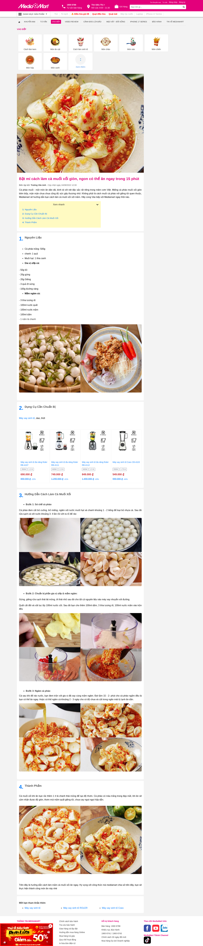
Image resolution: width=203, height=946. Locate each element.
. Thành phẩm (29, 203)
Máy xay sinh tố (27, 399)
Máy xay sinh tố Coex (113, 888)
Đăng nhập (173, 2)
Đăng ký (182, 2)
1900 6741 (106, 913)
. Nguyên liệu (29, 190)
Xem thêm (175, 42)
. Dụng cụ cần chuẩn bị (34, 194)
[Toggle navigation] (33, 14)
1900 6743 (117, 913)
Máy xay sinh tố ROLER (75, 888)
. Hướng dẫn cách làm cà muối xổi (40, 199)
